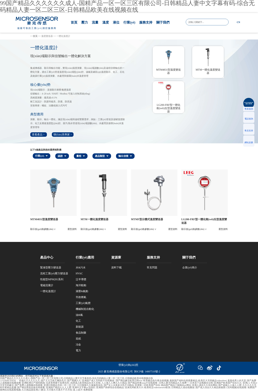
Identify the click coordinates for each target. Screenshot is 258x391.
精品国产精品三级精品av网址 (176, 385)
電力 (78, 350)
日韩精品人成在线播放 (182, 387)
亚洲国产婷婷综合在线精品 (110, 387)
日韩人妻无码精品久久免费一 (174, 383)
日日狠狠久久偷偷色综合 (90, 385)
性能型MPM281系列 (51, 279)
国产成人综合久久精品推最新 (210, 387)
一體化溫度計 (48, 291)
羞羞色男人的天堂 (237, 380)
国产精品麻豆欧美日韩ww (129, 380)
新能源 (80, 326)
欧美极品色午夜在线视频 (156, 380)
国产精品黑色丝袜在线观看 (31, 387)
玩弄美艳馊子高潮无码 (58, 383)
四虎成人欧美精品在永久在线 (85, 383)
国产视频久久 (74, 380)
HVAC (79, 273)
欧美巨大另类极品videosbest (212, 380)
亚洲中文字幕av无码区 (83, 387)
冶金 (78, 344)
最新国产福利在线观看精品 (183, 380)
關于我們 (162, 22)
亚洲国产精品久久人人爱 (58, 387)
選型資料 (72, 229)
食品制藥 (81, 332)
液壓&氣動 (82, 291)
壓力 (84, 22)
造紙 (78, 338)
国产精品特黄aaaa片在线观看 (143, 383)
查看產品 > (38, 134)
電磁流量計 (46, 285)
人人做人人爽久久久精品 (114, 383)
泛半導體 (81, 279)
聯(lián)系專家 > (62, 134)
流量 (95, 22)
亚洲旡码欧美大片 (134, 387)
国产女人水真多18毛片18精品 (119, 385)
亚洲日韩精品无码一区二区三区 (60, 385)
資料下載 (116, 267)
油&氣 (79, 314)
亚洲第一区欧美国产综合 (147, 385)
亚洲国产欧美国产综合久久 (228, 383)
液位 (116, 22)
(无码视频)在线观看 (236, 387)
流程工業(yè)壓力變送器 (54, 273)
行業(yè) (129, 22)
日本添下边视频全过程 (201, 383)
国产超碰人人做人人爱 (229, 385)
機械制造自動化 (85, 309)
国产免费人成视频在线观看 (28, 385)
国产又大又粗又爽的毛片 (53, 380)
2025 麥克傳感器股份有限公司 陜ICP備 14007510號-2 (129, 371)
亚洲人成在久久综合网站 (204, 385)
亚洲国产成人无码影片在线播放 (98, 380)
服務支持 (145, 22)
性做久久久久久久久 (29, 380)
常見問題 (152, 267)
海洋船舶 (81, 285)
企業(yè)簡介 (189, 267)
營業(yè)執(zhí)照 (128, 365)
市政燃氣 (81, 297)
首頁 (74, 22)
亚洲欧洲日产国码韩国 (33, 383)
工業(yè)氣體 (83, 303)
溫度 (105, 22)
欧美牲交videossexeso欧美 (157, 387)
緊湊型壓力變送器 (50, 267)
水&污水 (81, 267)
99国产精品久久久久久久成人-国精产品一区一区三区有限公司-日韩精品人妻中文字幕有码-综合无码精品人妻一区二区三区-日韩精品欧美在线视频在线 (76, 378)
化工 (78, 320)
